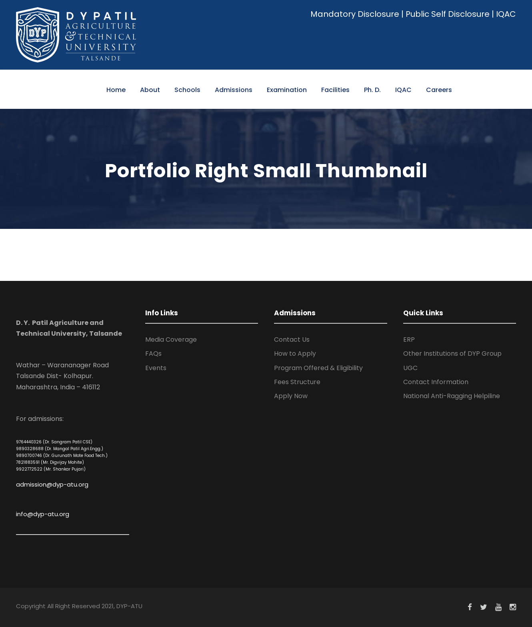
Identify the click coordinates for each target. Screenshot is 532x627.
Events (155, 368)
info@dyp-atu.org (42, 514)
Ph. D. (372, 89)
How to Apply (295, 353)
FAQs (153, 353)
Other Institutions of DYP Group (452, 353)
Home (116, 89)
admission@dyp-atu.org (52, 484)
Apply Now (291, 396)
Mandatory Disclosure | (357, 14)
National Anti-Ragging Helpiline (451, 396)
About (150, 89)
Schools (187, 89)
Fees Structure (297, 382)
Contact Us (292, 339)
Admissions (233, 89)
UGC (410, 368)
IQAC (506, 14)
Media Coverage (171, 339)
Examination (287, 89)
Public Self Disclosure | (450, 14)
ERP (409, 339)
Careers (439, 89)
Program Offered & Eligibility (318, 368)
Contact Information (435, 382)
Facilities (335, 89)
